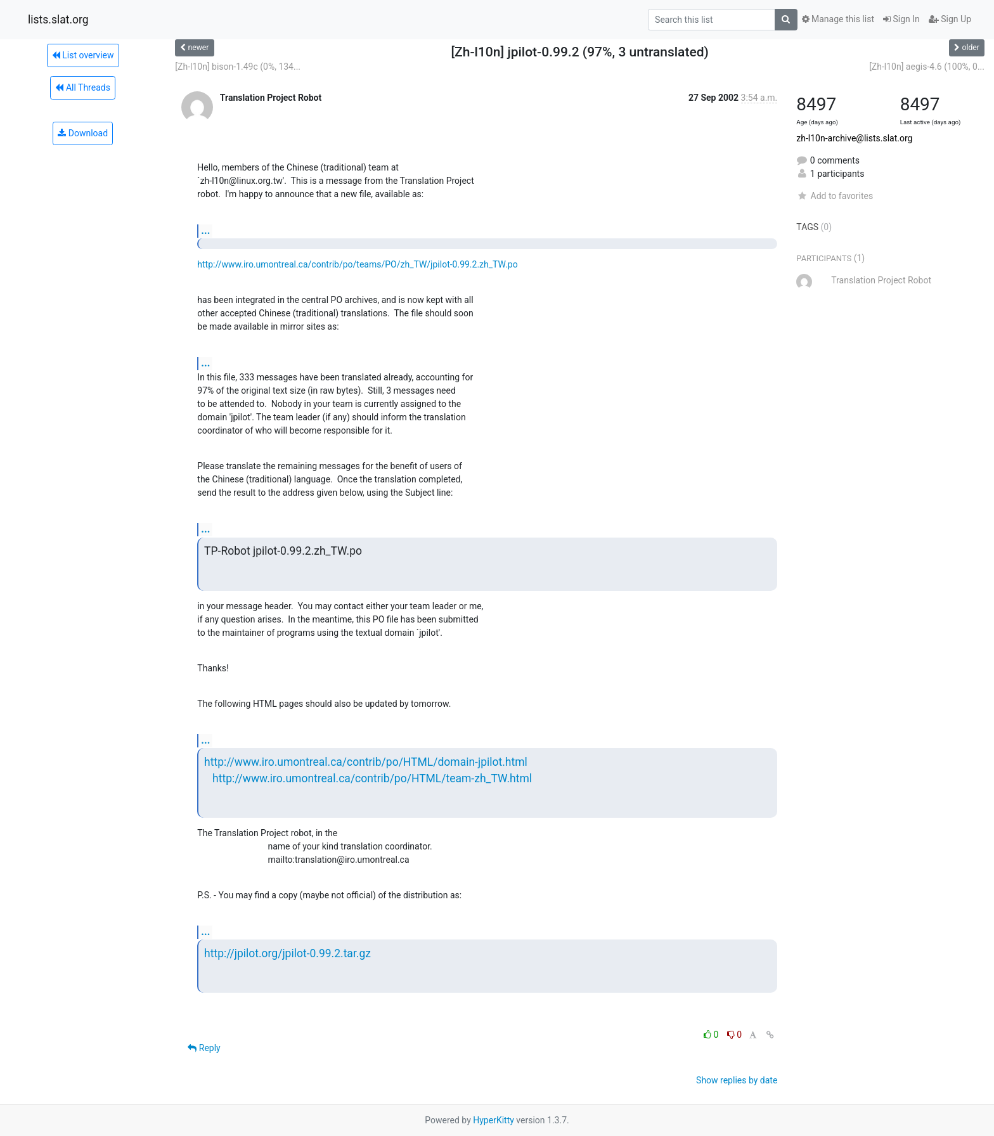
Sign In (901, 19)
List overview (83, 55)
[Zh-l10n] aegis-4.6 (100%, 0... (926, 66)
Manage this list (838, 19)
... (205, 230)
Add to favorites (834, 196)
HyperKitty (493, 1120)
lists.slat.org (58, 19)
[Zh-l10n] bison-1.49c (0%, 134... (237, 66)
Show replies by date (736, 1080)
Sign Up (950, 19)
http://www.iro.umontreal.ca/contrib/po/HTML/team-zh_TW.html (372, 778)
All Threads (82, 87)
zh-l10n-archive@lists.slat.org (854, 138)
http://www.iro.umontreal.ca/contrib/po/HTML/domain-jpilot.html (365, 762)
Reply (204, 1048)
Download (83, 133)
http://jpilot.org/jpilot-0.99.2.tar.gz (287, 953)
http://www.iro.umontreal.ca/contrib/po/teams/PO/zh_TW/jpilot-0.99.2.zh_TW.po (357, 264)
